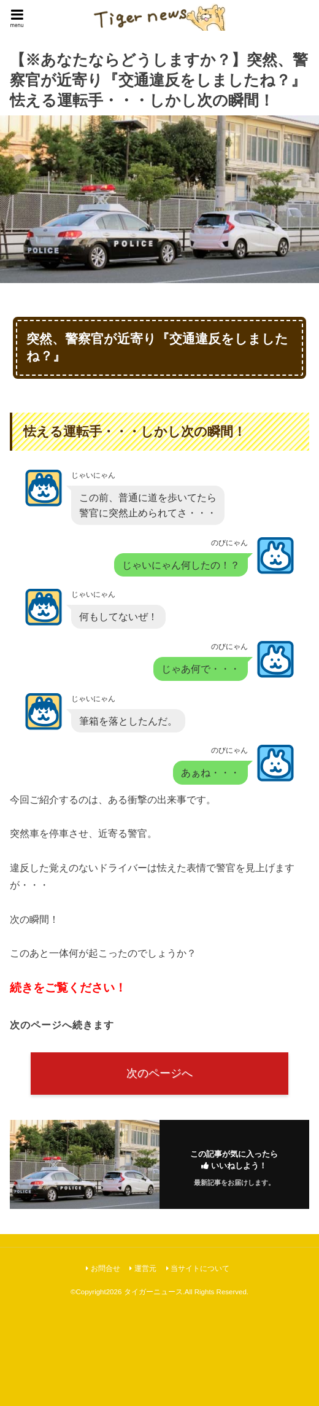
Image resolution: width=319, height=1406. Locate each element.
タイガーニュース (153, 1291)
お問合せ (105, 1268)
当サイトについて (200, 1268)
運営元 (145, 1268)
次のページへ (159, 1073)
